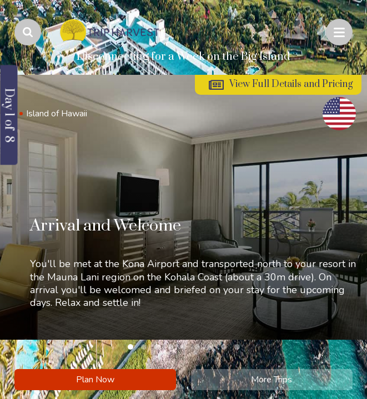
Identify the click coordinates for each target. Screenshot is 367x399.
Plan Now (95, 380)
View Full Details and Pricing (291, 84)
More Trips (271, 380)
